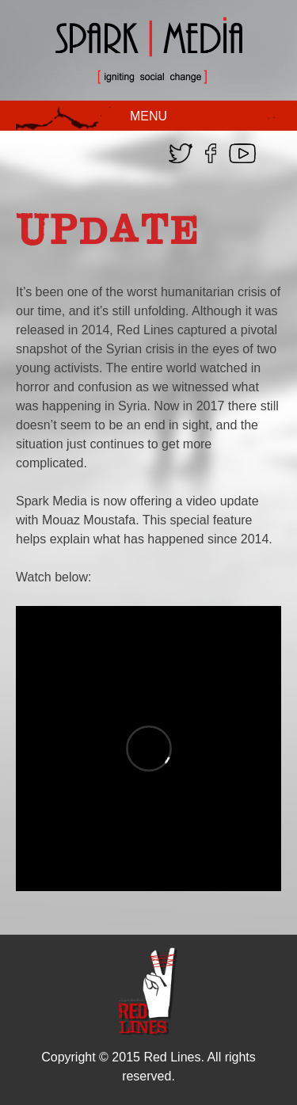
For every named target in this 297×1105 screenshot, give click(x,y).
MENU (148, 116)
